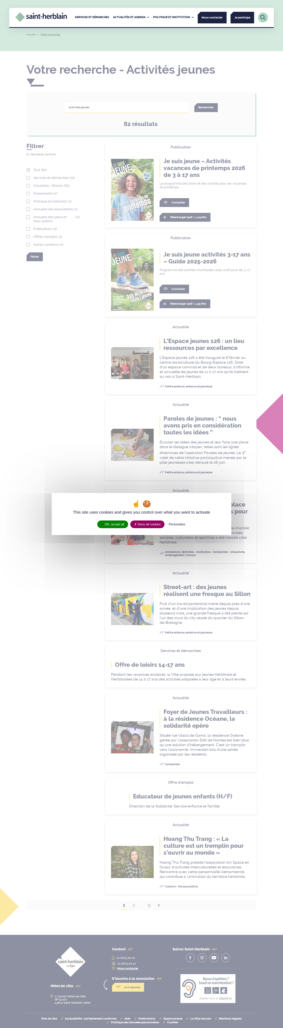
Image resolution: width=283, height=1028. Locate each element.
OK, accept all (112, 524)
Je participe (242, 17)
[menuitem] (92, 17)
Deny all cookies (147, 524)
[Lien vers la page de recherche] (263, 17)
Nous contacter (212, 17)
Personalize (177, 524)
